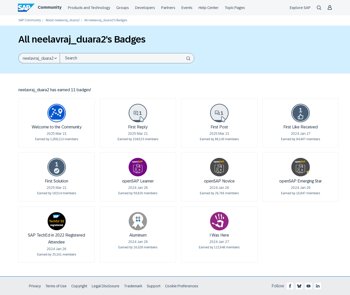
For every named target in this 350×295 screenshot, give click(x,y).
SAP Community (29, 20)
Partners (168, 8)
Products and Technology (89, 8)
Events (186, 8)
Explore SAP (300, 8)
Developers (145, 8)
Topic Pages (235, 8)
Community (49, 7)
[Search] (127, 58)
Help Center (209, 8)
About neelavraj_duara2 (63, 20)
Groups (122, 8)
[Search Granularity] (39, 58)
